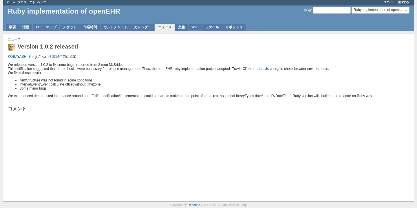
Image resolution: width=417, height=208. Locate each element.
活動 (25, 27)
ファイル (212, 27)
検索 (307, 10)
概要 (12, 27)
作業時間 (90, 27)
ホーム (11, 2)
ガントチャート (115, 27)
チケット (70, 27)
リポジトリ (234, 27)
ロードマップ (46, 27)
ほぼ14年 (55, 57)
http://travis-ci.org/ (265, 69)
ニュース (165, 27)
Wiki (195, 27)
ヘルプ (41, 2)
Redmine (194, 205)
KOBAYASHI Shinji (22, 57)
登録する (403, 2)
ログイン (389, 2)
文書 (181, 27)
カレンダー (142, 27)
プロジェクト (26, 2)
